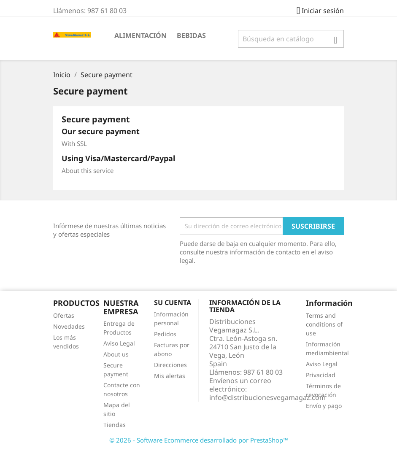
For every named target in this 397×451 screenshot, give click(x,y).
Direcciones (170, 365)
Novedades (69, 326)
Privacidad (320, 375)
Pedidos (165, 334)
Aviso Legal (119, 343)
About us (116, 354)
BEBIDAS (191, 35)
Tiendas (114, 425)
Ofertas (63, 315)
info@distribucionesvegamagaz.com (267, 397)
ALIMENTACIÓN (140, 35)
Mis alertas (169, 376)
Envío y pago (324, 406)
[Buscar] (291, 39)
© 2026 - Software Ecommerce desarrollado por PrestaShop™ (198, 440)
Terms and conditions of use (324, 324)
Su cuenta (172, 302)
